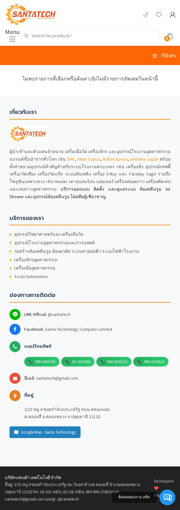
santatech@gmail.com (57, 378)
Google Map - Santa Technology (45, 432)
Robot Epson (115, 159)
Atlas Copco (88, 159)
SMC (71, 159)
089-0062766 (45, 361)
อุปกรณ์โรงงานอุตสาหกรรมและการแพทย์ (52, 243)
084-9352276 (117, 361)
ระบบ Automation (28, 276)
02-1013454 (81, 361)
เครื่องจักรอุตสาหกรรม (33, 260)
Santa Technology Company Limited (78, 329)
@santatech (59, 314)
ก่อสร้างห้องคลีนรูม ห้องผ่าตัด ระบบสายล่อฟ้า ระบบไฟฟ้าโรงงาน (74, 251)
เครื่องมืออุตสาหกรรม (32, 268)
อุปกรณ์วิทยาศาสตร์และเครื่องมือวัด (46, 234)
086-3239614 (154, 361)
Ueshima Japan (144, 159)
